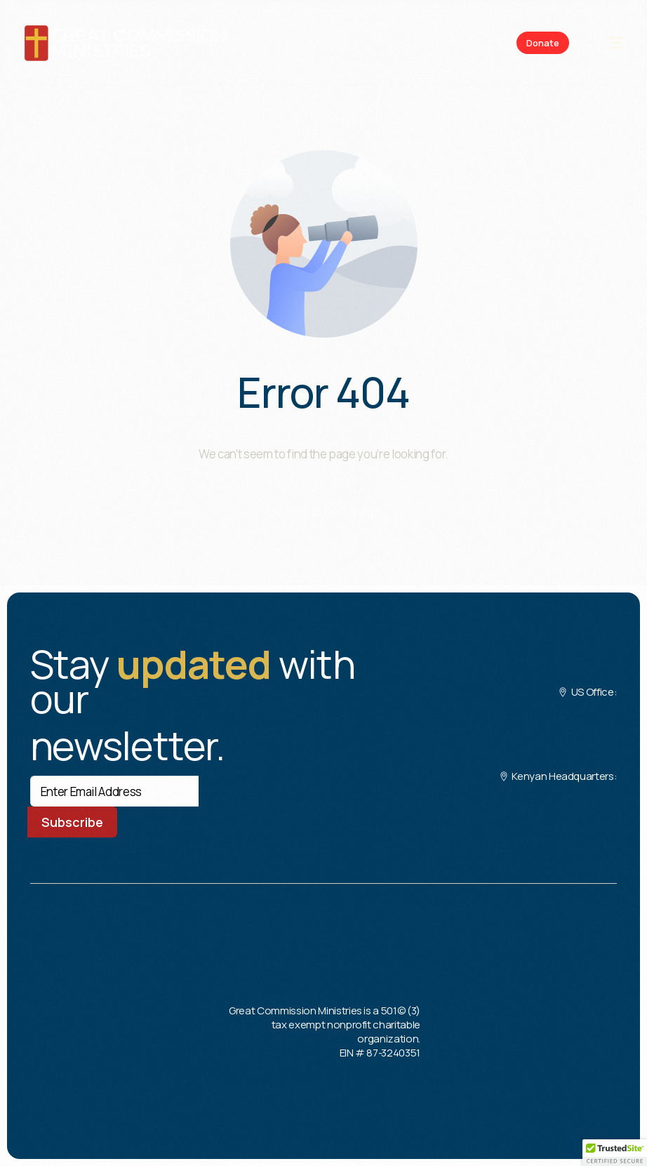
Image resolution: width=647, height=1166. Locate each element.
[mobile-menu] (609, 43)
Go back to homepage (324, 511)
